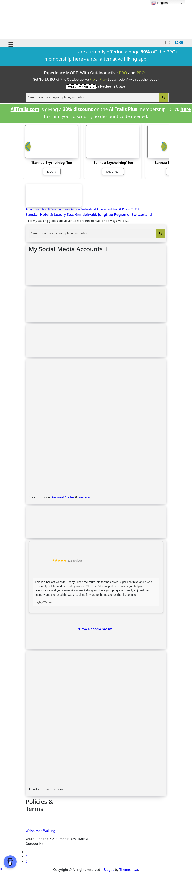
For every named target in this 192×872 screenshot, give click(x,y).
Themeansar (128, 869)
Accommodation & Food (42, 209)
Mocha (51, 171)
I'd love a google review (94, 629)
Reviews (84, 497)
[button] (164, 146)
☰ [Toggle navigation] (10, 44)
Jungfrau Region (69, 209)
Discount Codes (62, 497)
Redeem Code (113, 86)
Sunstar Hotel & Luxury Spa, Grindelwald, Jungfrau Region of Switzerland (89, 214)
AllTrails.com (25, 109)
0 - (174, 42)
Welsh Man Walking (40, 830)
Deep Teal (112, 171)
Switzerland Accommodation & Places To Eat (110, 209)
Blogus (109, 869)
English (159, 3)
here (185, 109)
